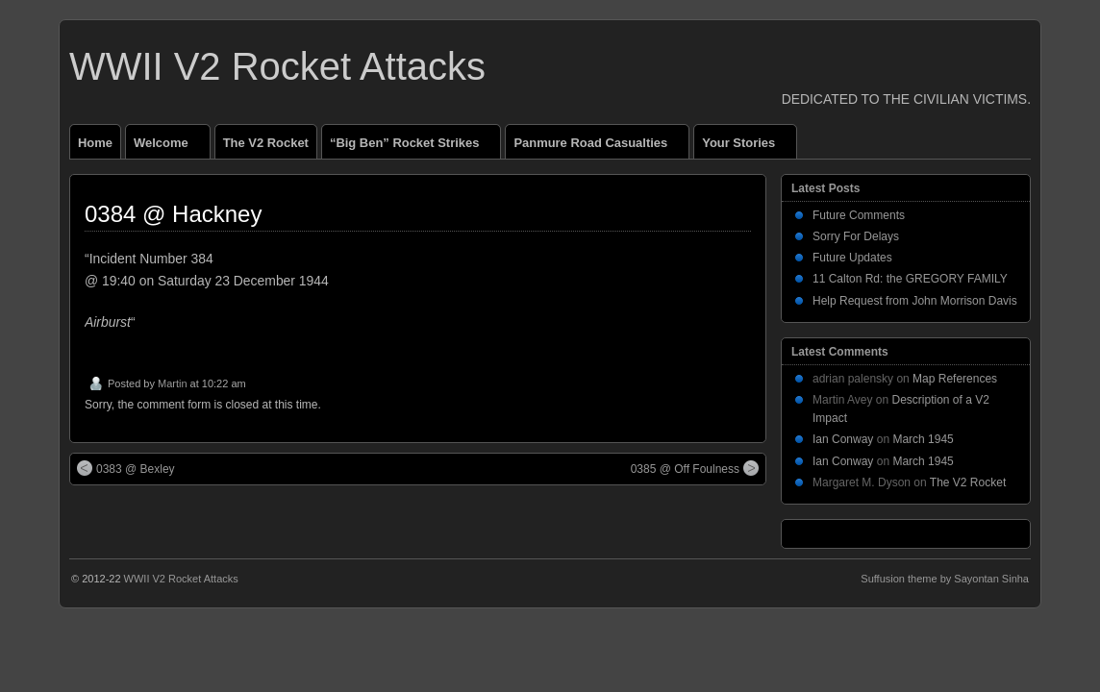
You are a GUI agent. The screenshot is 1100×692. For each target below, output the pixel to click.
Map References (954, 378)
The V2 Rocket (266, 143)
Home (95, 143)
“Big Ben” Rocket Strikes (412, 147)
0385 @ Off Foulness (695, 468)
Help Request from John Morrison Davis (914, 301)
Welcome (169, 147)
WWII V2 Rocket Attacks (277, 66)
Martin (173, 383)
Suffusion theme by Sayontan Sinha (945, 578)
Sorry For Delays (855, 236)
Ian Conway (842, 439)
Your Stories (746, 147)
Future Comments (858, 215)
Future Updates (852, 257)
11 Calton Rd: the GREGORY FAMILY (910, 278)
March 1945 (922, 439)
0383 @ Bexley (126, 468)
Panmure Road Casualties (598, 147)
